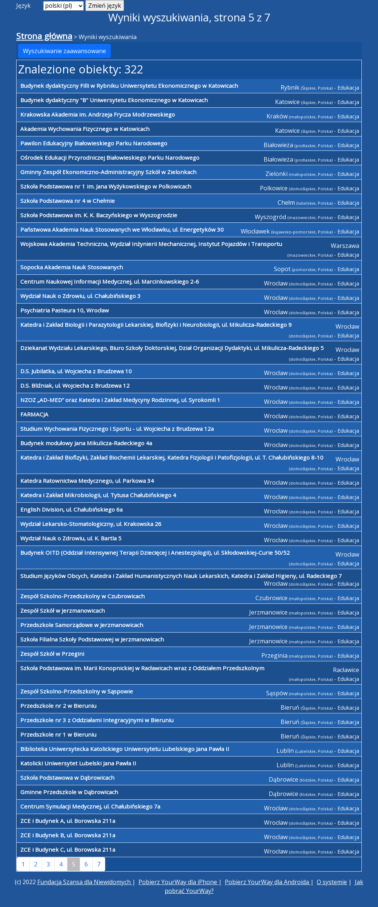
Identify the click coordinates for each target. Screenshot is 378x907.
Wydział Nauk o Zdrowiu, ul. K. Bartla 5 (70, 538)
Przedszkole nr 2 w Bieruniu (58, 705)
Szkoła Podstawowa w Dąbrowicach (67, 777)
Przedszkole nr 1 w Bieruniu (58, 734)
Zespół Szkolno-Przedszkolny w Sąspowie (76, 691)
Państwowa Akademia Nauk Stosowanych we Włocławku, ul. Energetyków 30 (122, 229)
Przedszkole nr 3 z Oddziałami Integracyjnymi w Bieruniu (96, 720)
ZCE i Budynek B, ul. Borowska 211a (67, 835)
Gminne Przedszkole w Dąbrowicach (69, 792)
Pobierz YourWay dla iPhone (178, 882)
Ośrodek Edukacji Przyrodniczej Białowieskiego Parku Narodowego (109, 157)
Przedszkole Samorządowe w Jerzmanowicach (81, 625)
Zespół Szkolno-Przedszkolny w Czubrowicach (82, 596)
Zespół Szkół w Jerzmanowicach (62, 610)
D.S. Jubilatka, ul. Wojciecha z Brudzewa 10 (76, 371)
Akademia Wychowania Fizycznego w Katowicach (85, 128)
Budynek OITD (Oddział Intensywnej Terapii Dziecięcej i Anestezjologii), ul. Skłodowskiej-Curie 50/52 (155, 552)
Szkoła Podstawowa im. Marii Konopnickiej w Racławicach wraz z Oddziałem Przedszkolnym (142, 668)
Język (23, 5)
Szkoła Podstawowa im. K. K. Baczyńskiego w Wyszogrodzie (98, 215)
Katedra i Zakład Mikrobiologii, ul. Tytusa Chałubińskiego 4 (98, 495)
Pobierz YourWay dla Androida (267, 882)
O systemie (332, 882)
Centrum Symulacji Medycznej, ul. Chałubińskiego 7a (90, 806)
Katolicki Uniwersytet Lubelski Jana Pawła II (78, 763)
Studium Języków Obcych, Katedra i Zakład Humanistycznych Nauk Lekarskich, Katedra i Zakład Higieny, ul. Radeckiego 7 (181, 575)
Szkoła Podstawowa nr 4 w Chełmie (67, 200)
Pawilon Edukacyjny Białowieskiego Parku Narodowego (93, 143)
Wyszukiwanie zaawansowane (64, 51)
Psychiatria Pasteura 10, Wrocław (64, 310)
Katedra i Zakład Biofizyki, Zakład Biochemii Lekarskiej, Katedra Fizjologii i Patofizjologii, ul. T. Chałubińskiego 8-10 (171, 457)
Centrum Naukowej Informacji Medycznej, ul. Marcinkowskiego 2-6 (109, 281)
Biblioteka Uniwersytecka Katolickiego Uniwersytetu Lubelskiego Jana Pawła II (124, 748)
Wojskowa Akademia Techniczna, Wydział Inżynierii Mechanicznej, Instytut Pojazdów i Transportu (151, 243)
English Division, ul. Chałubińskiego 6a (71, 509)
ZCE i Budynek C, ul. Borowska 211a (67, 849)
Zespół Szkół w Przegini (52, 653)
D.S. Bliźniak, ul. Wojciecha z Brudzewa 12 (75, 385)
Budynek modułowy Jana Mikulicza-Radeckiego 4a (86, 443)
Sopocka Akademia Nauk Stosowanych (71, 267)
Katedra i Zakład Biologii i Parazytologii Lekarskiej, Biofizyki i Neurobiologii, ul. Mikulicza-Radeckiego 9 (156, 324)
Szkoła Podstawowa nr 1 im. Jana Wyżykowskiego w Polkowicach (105, 186)
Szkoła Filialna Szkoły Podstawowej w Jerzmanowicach (92, 639)
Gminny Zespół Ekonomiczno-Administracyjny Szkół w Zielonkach (108, 172)
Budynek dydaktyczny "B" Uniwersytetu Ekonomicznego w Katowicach (114, 100)
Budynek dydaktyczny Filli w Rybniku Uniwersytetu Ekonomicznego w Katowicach (129, 85)
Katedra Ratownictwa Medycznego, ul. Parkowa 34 (87, 480)
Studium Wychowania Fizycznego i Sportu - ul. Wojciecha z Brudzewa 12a (117, 428)
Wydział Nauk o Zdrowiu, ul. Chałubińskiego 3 (80, 296)
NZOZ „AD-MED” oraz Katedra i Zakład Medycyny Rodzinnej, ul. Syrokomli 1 (120, 400)
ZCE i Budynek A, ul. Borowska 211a (67, 820)
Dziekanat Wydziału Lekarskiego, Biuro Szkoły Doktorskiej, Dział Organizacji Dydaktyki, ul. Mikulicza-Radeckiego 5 (172, 348)
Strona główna (44, 36)
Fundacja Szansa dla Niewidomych (84, 882)
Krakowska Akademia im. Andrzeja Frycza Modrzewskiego (97, 114)
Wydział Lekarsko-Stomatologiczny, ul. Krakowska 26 (90, 523)
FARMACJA (34, 414)
